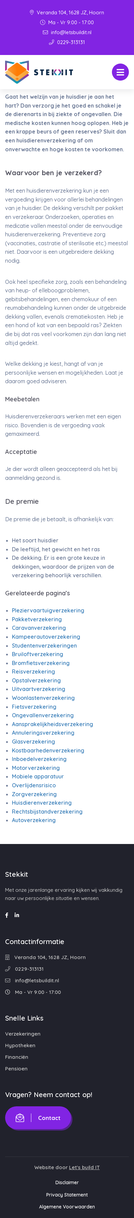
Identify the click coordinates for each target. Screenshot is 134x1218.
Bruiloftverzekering (37, 654)
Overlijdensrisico (34, 785)
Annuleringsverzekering (43, 732)
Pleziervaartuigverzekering (48, 610)
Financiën (16, 1057)
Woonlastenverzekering (43, 697)
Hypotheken (20, 1045)
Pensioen (16, 1068)
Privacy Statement (67, 1195)
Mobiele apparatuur (38, 776)
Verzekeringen (22, 1033)
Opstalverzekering (36, 680)
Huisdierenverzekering (42, 802)
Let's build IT (84, 1167)
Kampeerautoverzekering (46, 636)
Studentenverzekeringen (44, 645)
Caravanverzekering (39, 627)
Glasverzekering (33, 741)
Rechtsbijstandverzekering (47, 811)
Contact (38, 1117)
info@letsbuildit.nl (67, 32)
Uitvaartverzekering (38, 689)
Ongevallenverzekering (43, 715)
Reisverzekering (33, 671)
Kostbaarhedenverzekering (48, 750)
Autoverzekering (34, 820)
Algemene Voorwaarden (67, 1207)
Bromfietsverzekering (41, 663)
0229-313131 (67, 42)
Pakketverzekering (37, 619)
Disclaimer (67, 1182)
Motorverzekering (36, 767)
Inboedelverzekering (39, 759)
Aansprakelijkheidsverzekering (52, 724)
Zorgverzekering (34, 794)
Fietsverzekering (34, 706)
